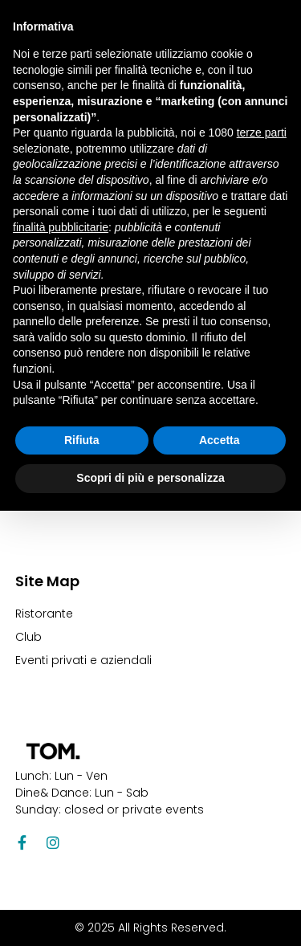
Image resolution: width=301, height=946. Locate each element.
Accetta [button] (219, 440)
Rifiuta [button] (82, 440)
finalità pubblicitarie (60, 227)
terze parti (262, 132)
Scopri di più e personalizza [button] (150, 477)
